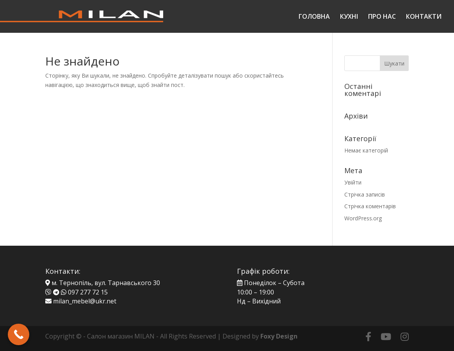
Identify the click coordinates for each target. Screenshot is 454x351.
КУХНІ (349, 17)
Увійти (352, 182)
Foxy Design (278, 336)
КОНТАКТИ (424, 17)
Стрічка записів (364, 194)
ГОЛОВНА (314, 17)
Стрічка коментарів (370, 206)
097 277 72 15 (88, 292)
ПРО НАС (382, 17)
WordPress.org (363, 218)
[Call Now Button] (18, 334)
